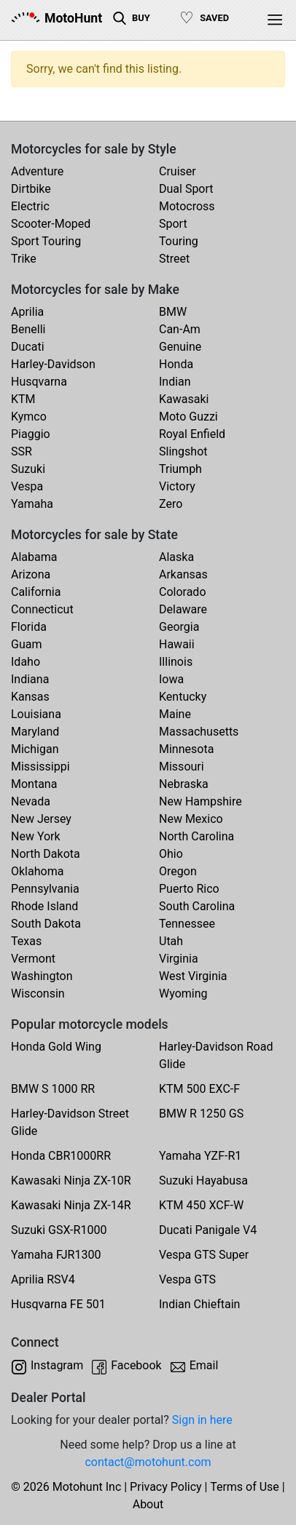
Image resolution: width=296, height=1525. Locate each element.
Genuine (180, 347)
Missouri (181, 766)
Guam (26, 644)
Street (174, 259)
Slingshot (183, 451)
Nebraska (184, 784)
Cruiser (177, 171)
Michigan (34, 749)
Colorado (182, 592)
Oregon (178, 871)
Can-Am (179, 329)
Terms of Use (244, 1487)
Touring (178, 241)
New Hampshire (200, 801)
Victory (177, 486)
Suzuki (28, 469)
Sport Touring (46, 241)
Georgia (179, 627)
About (148, 1504)
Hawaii (177, 644)
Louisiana (36, 714)
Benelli (28, 329)
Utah (171, 941)
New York (36, 836)
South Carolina (197, 906)
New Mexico (191, 819)
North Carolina (196, 836)
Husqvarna (39, 382)
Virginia (178, 958)
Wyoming (183, 993)
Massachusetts (198, 731)
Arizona (30, 574)
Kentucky (182, 697)
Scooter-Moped (50, 224)
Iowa (171, 679)
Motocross (187, 206)
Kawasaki (184, 399)
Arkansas (183, 574)
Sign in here (202, 1420)
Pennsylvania (45, 889)
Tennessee (187, 924)
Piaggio (30, 434)
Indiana (30, 679)
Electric (30, 206)
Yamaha (32, 504)
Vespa (27, 486)
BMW (173, 312)
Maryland (35, 731)
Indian (175, 382)
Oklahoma (37, 871)
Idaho (25, 662)
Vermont (33, 958)
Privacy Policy (166, 1487)
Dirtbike (31, 189)
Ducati (27, 347)
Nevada (30, 801)
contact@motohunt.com (148, 1462)
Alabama (34, 557)
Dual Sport (186, 189)
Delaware (183, 609)
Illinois (175, 662)
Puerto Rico (189, 889)
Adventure (37, 171)
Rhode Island (44, 906)
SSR (21, 451)
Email (204, 1365)
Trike (23, 259)
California (36, 592)
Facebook (136, 1365)
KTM (23, 399)
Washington (41, 976)
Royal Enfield (192, 434)
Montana (34, 784)
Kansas (30, 697)
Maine (175, 714)
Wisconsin (38, 993)
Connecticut (42, 609)
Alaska (176, 557)
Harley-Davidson (53, 364)
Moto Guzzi (188, 416)
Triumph (180, 469)
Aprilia (27, 312)
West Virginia (193, 976)
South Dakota (46, 924)
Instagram (57, 1365)
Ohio (171, 854)
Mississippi (40, 766)
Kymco (29, 416)
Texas (26, 941)
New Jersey (41, 819)
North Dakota (45, 854)
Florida (29, 627)
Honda (176, 364)
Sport (173, 224)
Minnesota (186, 749)
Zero (170, 504)
